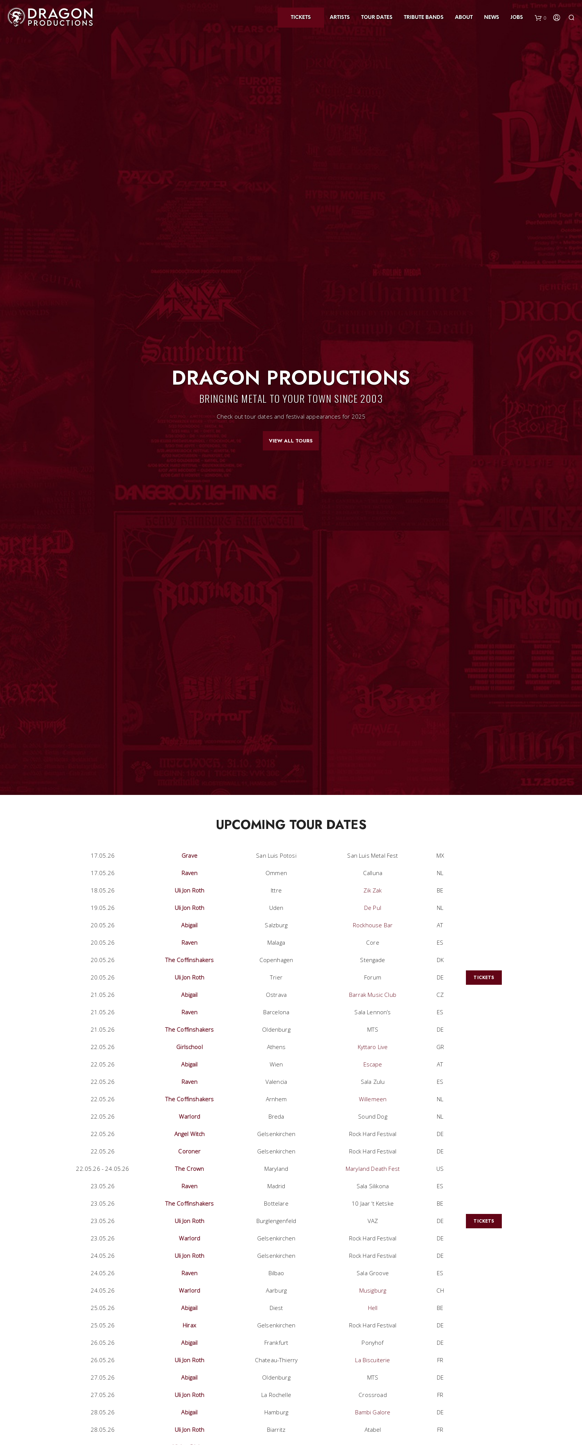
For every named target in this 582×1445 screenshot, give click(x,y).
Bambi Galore (373, 1412)
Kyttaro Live (373, 1047)
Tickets (301, 17)
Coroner (189, 1151)
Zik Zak (372, 890)
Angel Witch (189, 1134)
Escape (372, 1064)
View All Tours (291, 440)
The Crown (189, 1168)
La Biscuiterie (372, 1360)
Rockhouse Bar (373, 925)
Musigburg (372, 1290)
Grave (189, 855)
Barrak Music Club (372, 994)
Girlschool (189, 1047)
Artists (340, 17)
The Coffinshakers (189, 960)
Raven (190, 873)
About (464, 17)
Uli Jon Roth (190, 890)
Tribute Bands (424, 17)
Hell (373, 1308)
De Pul (372, 907)
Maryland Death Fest (373, 1168)
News (491, 17)
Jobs (517, 17)
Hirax (189, 1325)
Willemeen (372, 1099)
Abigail (189, 925)
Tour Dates (377, 17)
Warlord (189, 1116)
